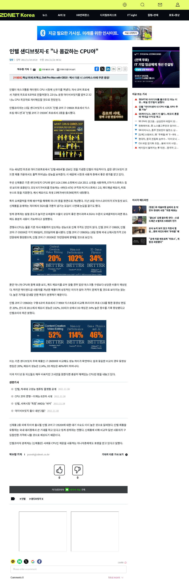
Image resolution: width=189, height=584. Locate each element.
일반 (11, 59)
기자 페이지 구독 (46, 69)
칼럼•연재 (153, 15)
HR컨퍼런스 (82, 15)
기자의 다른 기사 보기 (115, 454)
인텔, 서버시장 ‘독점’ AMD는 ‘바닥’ (33, 403)
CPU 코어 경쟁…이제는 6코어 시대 (33, 396)
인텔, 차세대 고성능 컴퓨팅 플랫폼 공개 (35, 389)
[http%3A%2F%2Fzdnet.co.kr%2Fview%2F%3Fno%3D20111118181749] (108, 69)
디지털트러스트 (108, 15)
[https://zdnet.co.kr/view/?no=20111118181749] (96, 69)
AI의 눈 (62, 15)
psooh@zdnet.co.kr (38, 454)
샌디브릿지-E (37, 498)
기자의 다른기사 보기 (66, 69)
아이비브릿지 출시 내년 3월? (30, 411)
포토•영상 (174, 15)
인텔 (23, 498)
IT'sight (132, 15)
